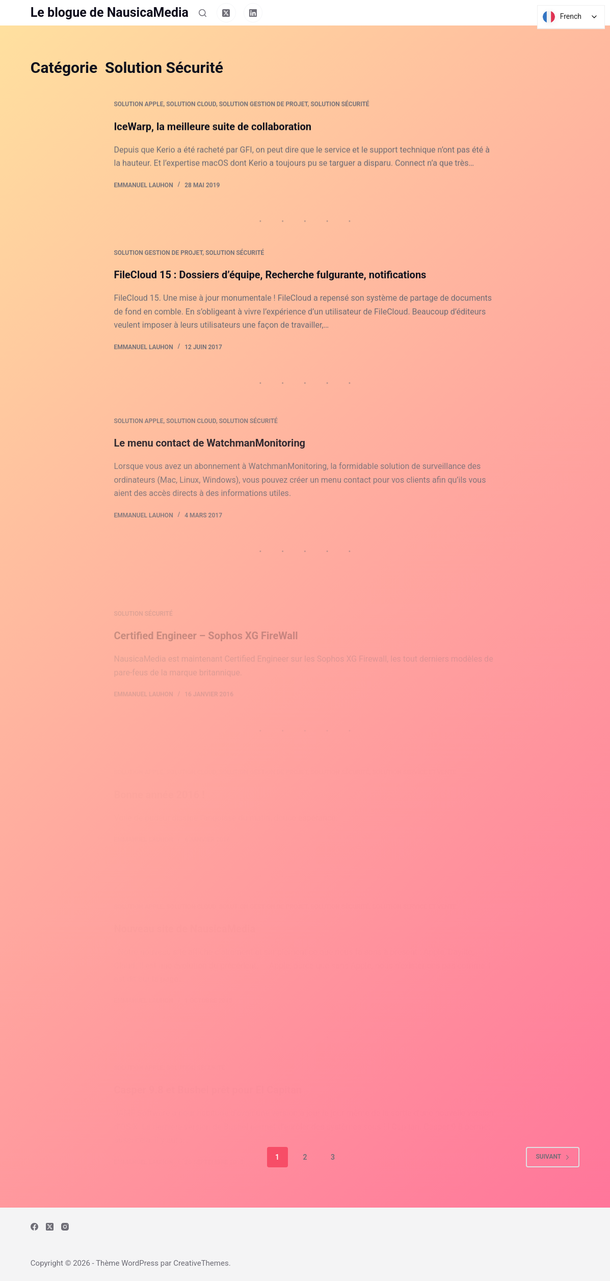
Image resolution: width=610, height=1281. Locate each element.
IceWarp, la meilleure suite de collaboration (212, 127)
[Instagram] (65, 1227)
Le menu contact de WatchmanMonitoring (209, 469)
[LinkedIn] (253, 12)
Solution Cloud (191, 105)
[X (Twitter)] (226, 12)
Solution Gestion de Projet (263, 105)
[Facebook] (34, 1227)
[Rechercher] (202, 13)
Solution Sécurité (339, 105)
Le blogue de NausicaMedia (110, 12)
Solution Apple (138, 105)
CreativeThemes (201, 1263)
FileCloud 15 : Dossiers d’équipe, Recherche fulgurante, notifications (270, 278)
